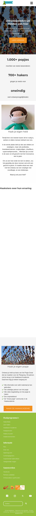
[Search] (26, 503)
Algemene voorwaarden (21, 510)
